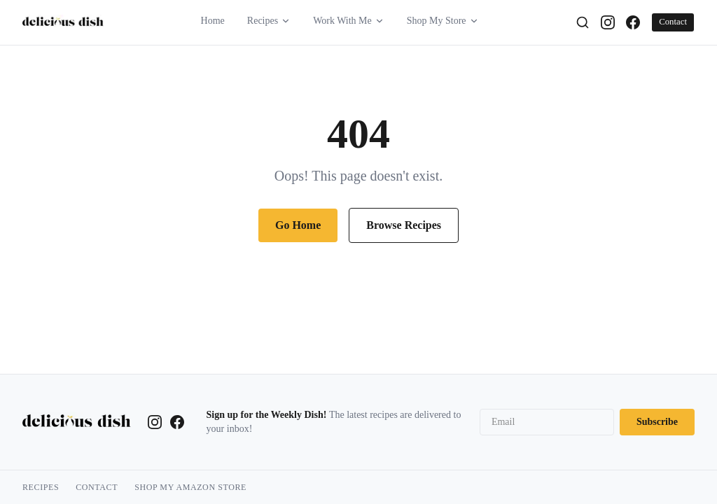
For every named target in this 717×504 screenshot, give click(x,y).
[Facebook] (633, 22)
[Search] (583, 22)
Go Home (298, 225)
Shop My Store (443, 20)
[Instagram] (608, 22)
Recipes (269, 20)
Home (213, 20)
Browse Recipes (403, 225)
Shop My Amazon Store (190, 487)
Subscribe (657, 421)
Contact (673, 22)
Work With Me (348, 20)
